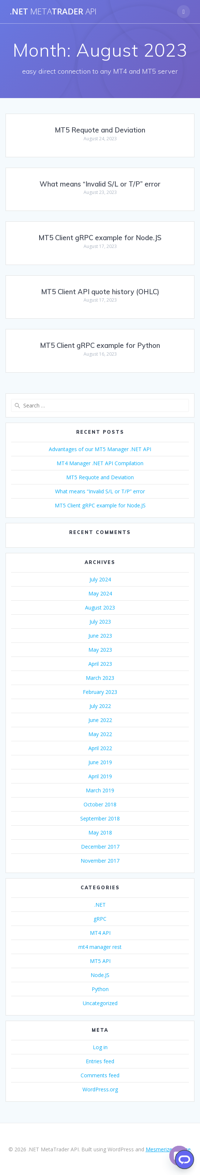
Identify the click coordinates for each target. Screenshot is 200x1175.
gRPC (100, 918)
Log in (100, 1047)
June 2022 (100, 720)
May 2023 (100, 649)
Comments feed (100, 1075)
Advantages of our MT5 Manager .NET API (100, 449)
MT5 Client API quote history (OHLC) (100, 292)
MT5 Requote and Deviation (100, 130)
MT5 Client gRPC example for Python (100, 345)
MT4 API (100, 932)
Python (100, 989)
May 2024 (100, 593)
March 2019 (100, 790)
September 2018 (100, 818)
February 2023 (100, 691)
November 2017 (100, 860)
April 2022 (100, 748)
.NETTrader (53, 11)
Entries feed (100, 1061)
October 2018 (100, 804)
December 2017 (100, 846)
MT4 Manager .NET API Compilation (100, 463)
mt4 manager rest (100, 946)
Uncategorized (100, 1003)
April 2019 (100, 776)
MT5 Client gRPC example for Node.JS (100, 238)
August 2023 (100, 607)
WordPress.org (100, 1089)
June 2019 (100, 762)
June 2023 (100, 635)
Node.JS (100, 974)
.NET (100, 904)
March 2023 (100, 677)
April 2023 (100, 663)
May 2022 (100, 734)
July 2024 (100, 579)
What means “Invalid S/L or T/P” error (100, 184)
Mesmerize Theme (168, 1149)
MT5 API (100, 960)
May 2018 (100, 832)
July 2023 (100, 621)
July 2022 (100, 705)
